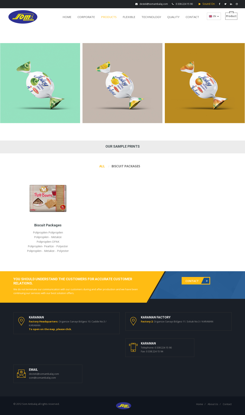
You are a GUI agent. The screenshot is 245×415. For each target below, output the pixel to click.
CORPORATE (86, 17)
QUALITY (173, 17)
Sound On (207, 4)
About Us (213, 404)
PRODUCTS (109, 17)
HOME (67, 17)
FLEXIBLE (129, 17)
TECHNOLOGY (151, 17)
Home (199, 404)
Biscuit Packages (47, 225)
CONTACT (192, 17)
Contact (197, 281)
